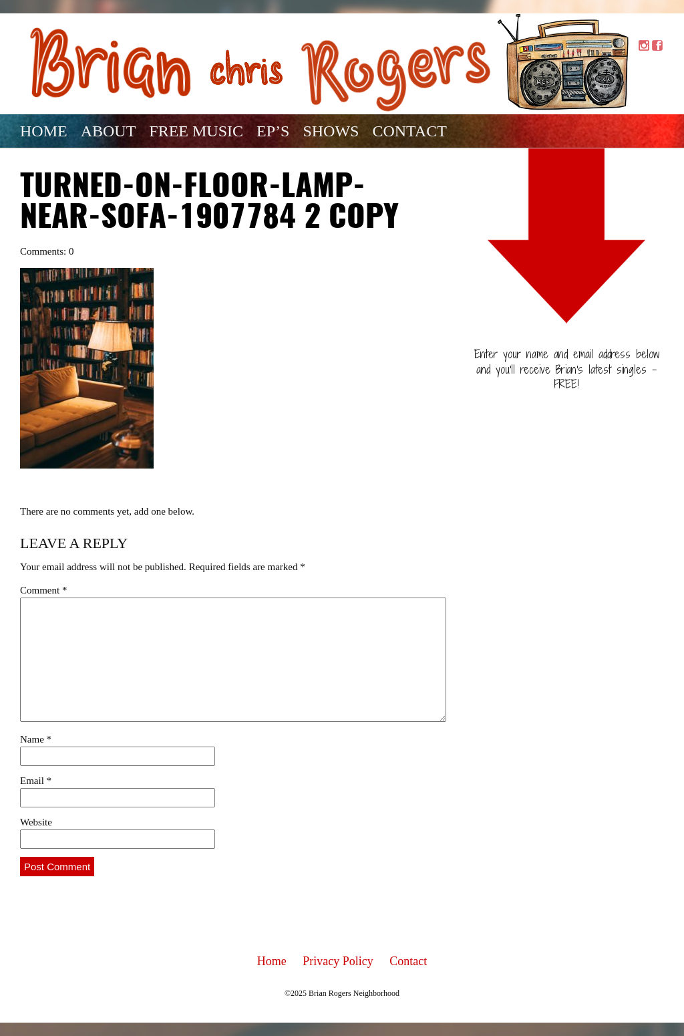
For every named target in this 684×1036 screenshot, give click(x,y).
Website (36, 822)
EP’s (272, 131)
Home (43, 131)
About (108, 131)
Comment (43, 590)
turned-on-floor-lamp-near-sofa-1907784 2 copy (209, 203)
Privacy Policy (338, 961)
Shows (331, 131)
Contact (409, 131)
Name (35, 739)
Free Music (196, 131)
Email (35, 780)
